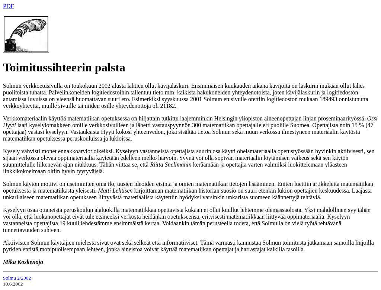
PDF (8, 6)
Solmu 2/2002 (17, 278)
